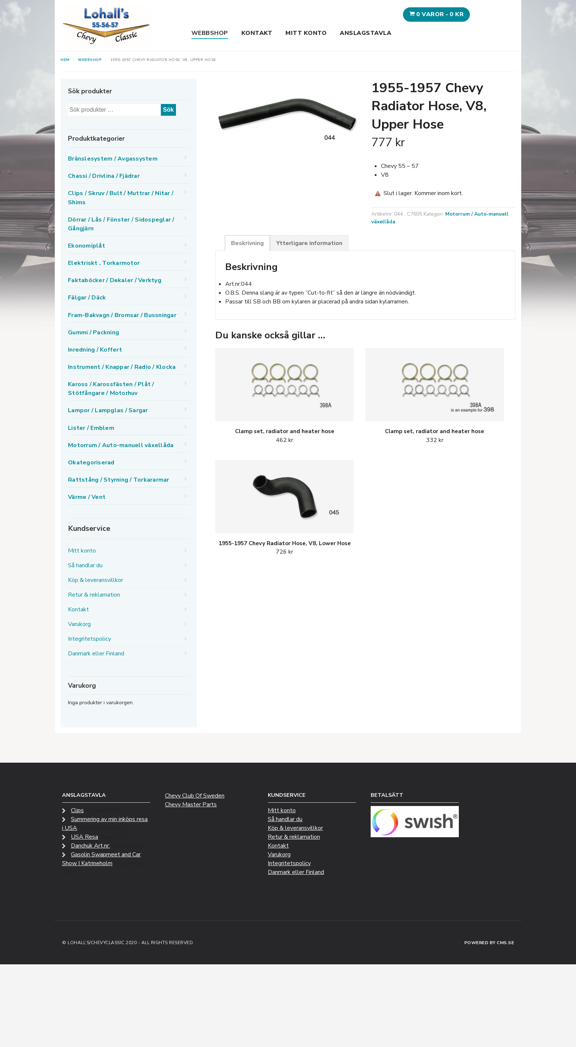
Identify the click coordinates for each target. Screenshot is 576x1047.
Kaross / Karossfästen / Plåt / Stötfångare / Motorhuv (111, 388)
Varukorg (79, 624)
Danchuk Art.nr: (90, 846)
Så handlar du (85, 565)
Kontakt (257, 33)
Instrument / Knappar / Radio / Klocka (122, 367)
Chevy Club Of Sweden (194, 796)
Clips (77, 810)
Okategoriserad (91, 462)
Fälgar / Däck (87, 298)
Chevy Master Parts (191, 804)
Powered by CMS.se (489, 943)
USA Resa (84, 837)
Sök (168, 110)
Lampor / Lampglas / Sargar (108, 410)
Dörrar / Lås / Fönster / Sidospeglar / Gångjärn (121, 224)
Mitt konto (306, 33)
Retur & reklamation (94, 595)
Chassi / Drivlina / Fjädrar (104, 176)
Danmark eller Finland (96, 654)
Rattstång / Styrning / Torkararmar (118, 480)
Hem (65, 59)
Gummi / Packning (93, 332)
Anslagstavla (365, 33)
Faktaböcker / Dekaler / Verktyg (114, 280)
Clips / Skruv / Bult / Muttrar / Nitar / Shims (120, 197)
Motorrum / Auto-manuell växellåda (120, 445)
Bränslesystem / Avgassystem (113, 159)
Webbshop (209, 33)
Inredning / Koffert (95, 350)
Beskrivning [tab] (247, 243)
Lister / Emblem (91, 428)
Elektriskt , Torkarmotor (104, 263)
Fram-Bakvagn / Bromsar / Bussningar (122, 315)
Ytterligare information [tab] (309, 243)
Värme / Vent (86, 497)
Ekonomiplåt (86, 246)
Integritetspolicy (89, 639)
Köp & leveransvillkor (95, 580)
